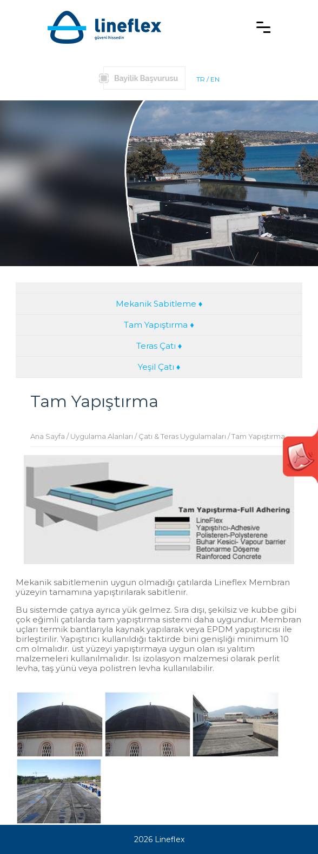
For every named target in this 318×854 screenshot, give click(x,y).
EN (215, 79)
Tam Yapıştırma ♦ (159, 325)
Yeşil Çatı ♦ (159, 367)
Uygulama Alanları (101, 436)
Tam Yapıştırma (258, 436)
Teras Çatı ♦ (159, 346)
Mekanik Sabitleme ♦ (159, 304)
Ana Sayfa (47, 436)
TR (200, 79)
